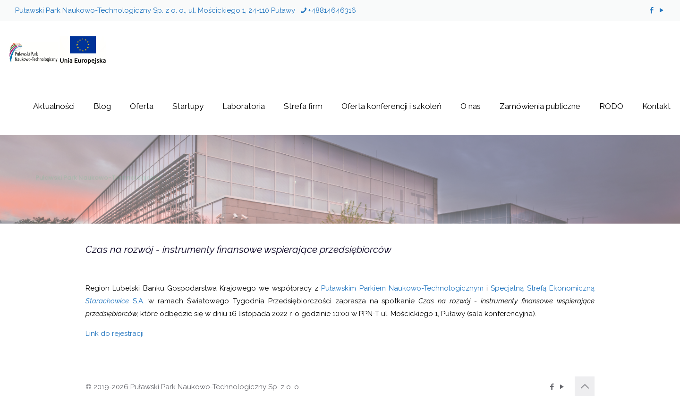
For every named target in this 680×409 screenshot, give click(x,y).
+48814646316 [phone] (332, 10)
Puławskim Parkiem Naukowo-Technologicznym (402, 288)
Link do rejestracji (114, 333)
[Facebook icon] (651, 10)
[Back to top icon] (585, 386)
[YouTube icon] (661, 10)
